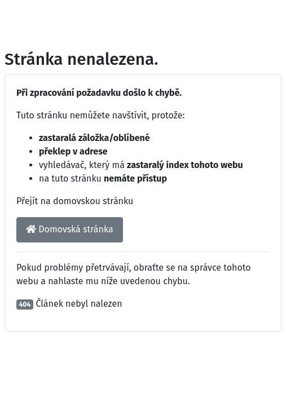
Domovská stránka (69, 229)
